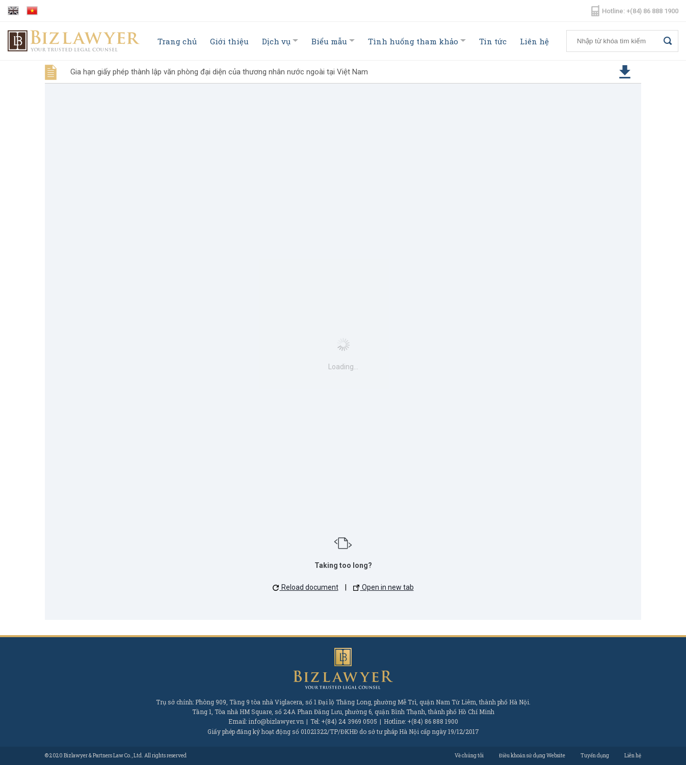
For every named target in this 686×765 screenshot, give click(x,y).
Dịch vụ (276, 41)
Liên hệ (534, 41)
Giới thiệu (229, 41)
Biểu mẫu (329, 41)
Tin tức (493, 41)
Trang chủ (177, 41)
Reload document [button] (305, 587)
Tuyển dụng (595, 755)
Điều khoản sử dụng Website (532, 755)
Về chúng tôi (469, 755)
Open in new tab (383, 587)
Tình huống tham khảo (413, 41)
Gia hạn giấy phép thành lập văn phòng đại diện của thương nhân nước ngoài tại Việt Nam (219, 71)
